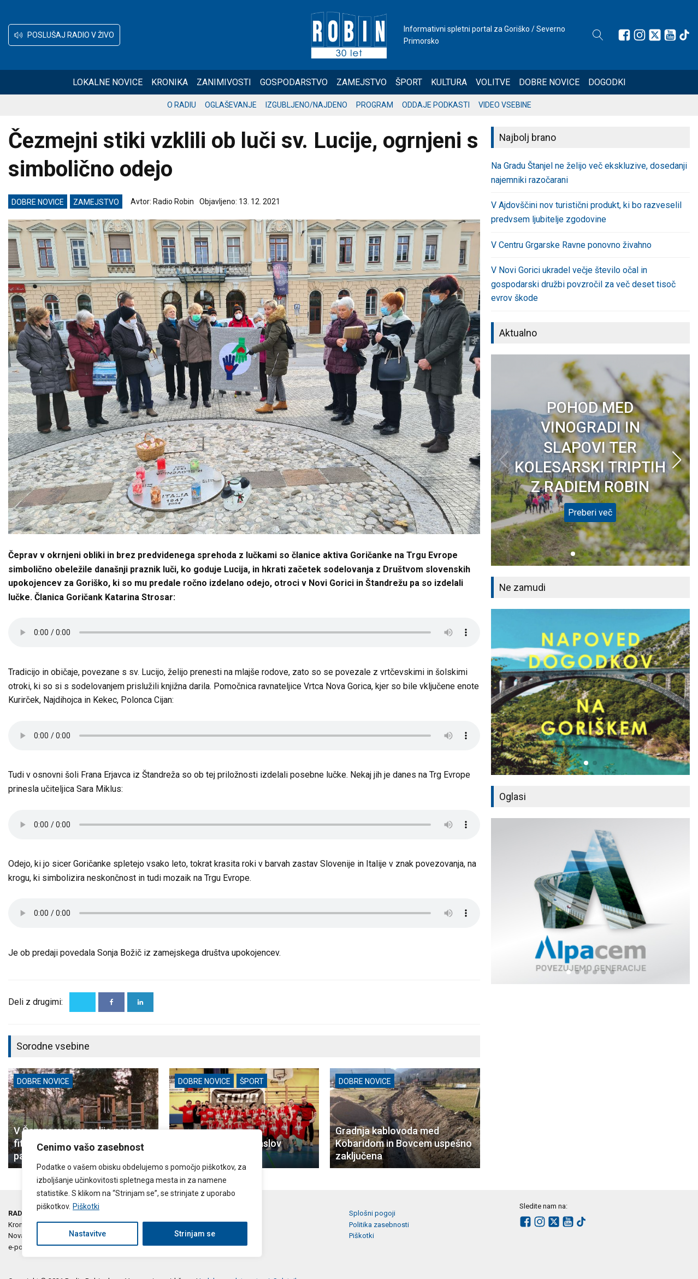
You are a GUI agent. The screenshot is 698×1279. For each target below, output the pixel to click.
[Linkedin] (140, 1002)
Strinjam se (194, 1233)
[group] (590, 692)
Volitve (493, 82)
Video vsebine (504, 104)
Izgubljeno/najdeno (306, 104)
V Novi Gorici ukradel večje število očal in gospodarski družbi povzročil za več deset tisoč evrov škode (583, 284)
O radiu (181, 104)
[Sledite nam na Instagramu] (639, 35)
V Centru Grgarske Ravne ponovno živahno (571, 245)
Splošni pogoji (372, 1213)
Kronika (169, 82)
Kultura (449, 82)
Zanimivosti (224, 82)
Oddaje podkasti (436, 104)
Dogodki (607, 82)
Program (374, 104)
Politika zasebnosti (379, 1225)
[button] (64, 35)
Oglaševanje (231, 104)
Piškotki (86, 1206)
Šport (408, 82)
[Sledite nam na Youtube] (670, 35)
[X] (82, 1002)
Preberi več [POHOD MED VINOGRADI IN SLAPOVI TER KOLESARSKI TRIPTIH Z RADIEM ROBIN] (590, 512)
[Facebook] (111, 1002)
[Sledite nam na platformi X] (654, 35)
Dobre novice (549, 82)
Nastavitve (87, 1233)
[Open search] (598, 35)
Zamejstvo (361, 82)
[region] (142, 1193)
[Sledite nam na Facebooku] (624, 35)
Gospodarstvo (294, 82)
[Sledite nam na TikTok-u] (684, 34)
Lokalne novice (108, 82)
